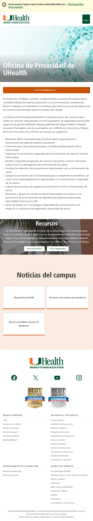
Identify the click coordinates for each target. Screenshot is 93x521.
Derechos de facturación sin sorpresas (53, 514)
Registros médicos (59, 428)
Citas (5, 420)
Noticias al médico (11, 475)
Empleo (54, 495)
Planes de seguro (10, 432)
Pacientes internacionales (62, 424)
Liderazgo (55, 483)
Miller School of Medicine (62, 487)
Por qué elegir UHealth (60, 471)
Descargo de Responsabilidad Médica (22, 511)
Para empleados (58, 249)
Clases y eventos (58, 440)
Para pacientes (34, 249)
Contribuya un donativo (61, 460)
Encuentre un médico (12, 424)
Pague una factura (11, 428)
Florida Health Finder (60, 456)
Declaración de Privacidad (61, 511)
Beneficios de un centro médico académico (69, 475)
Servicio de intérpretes (61, 448)
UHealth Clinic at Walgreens (63, 436)
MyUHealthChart (10, 440)
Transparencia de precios (62, 452)
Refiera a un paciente (12, 471)
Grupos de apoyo (58, 444)
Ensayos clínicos (58, 420)
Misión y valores (58, 479)
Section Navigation (46, 90)
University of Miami (59, 491)
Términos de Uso (44, 511)
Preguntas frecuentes (60, 432)
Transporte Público (11, 436)
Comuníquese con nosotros (63, 503)
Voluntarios (56, 499)
